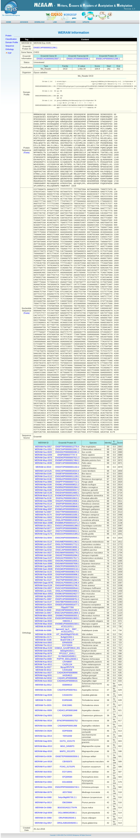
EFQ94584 (67, 777)
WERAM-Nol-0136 (43, 479)
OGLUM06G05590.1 (67, 813)
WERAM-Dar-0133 (43, 572)
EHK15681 (67, 705)
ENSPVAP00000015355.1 (67, 515)
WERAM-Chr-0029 (43, 731)
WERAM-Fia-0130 (43, 498)
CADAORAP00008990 (67, 673)
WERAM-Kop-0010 (43, 662)
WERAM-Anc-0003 (43, 517)
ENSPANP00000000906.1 (67, 574)
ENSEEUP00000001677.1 (67, 605)
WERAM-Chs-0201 (43, 449)
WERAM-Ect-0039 (43, 756)
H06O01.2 (67, 621)
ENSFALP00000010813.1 (67, 498)
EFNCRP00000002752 (67, 721)
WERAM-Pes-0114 (43, 504)
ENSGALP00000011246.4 (67, 583)
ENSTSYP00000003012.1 (67, 531)
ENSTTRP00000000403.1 (67, 512)
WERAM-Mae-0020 (43, 624)
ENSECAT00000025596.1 (78, 59)
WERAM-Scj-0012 (43, 685)
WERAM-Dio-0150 (43, 618)
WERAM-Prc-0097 (43, 599)
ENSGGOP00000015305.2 (67, 534)
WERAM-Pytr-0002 (43, 782)
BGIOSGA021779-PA (67, 807)
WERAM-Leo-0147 (43, 544)
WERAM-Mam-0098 (43, 523)
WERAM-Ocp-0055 (43, 787)
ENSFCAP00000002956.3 (67, 463)
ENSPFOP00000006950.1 (67, 528)
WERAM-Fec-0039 (43, 463)
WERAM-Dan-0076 (43, 457)
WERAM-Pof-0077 (43, 528)
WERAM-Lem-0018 (43, 761)
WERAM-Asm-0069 (43, 563)
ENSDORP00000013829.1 (67, 618)
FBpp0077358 (67, 607)
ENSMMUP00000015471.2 (67, 523)
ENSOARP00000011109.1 (67, 476)
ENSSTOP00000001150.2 (67, 467)
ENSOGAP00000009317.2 (67, 490)
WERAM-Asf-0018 (43, 678)
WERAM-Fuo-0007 (43, 767)
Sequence (9, 46)
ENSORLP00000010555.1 (67, 561)
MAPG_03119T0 (67, 751)
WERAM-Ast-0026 (43, 690)
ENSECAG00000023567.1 (49, 59)
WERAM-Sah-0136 (43, 493)
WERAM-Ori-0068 (43, 807)
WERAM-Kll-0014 (43, 670)
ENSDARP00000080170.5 (67, 572)
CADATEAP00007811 (67, 690)
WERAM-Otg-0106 (43, 490)
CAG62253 (67, 695)
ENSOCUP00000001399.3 (67, 526)
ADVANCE (24, 22)
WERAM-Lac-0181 (43, 591)
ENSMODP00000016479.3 (67, 495)
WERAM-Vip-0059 (43, 596)
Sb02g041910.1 (67, 651)
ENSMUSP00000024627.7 (67, 594)
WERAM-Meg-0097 (43, 509)
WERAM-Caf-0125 (43, 471)
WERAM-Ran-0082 (43, 487)
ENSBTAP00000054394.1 (67, 474)
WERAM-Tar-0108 (43, 577)
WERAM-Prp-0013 (43, 802)
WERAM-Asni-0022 (43, 681)
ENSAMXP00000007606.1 (67, 563)
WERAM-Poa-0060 (43, 482)
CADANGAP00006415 (67, 681)
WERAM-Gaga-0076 (43, 583)
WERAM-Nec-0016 (43, 721)
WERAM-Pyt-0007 (43, 777)
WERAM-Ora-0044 (43, 538)
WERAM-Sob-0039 (43, 651)
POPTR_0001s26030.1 (67, 659)
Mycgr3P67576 (67, 667)
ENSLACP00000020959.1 (67, 591)
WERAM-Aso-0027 (43, 673)
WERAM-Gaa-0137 (43, 558)
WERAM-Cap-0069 (43, 566)
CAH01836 (67, 670)
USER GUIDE (70, 22)
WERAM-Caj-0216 (43, 550)
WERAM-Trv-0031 (43, 705)
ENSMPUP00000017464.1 (67, 460)
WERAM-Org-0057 (43, 823)
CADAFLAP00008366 (67, 678)
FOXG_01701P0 (67, 767)
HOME (8, 22)
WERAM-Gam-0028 (43, 569)
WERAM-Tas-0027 (43, 531)
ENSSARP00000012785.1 (67, 585)
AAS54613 (67, 675)
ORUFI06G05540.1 (67, 818)
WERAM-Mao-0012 (43, 746)
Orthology (9, 49)
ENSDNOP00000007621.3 (67, 457)
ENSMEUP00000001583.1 (67, 624)
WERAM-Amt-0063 (43, 642)
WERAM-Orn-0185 (43, 547)
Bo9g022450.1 (67, 637)
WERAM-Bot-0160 (43, 474)
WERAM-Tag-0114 (43, 506)
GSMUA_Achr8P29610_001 (67, 648)
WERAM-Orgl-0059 (43, 813)
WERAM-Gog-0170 (43, 534)
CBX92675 (67, 761)
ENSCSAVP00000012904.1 (67, 613)
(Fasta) (27, 153)
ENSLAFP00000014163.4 (67, 520)
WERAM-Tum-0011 (43, 664)
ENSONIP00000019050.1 (67, 547)
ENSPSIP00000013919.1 (67, 504)
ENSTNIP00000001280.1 (67, 580)
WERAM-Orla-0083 (43, 561)
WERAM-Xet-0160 (43, 555)
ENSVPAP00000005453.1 (67, 596)
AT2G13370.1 (67, 626)
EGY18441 (67, 772)
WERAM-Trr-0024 (43, 700)
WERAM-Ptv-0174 (43, 515)
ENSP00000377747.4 (67, 455)
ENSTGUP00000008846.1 (67, 506)
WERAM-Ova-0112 (43, 476)
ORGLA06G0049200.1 (67, 823)
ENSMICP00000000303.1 (67, 615)
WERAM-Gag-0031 (43, 741)
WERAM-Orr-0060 (43, 818)
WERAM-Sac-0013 (43, 736)
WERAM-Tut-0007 (43, 512)
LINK (55, 22)
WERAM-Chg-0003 (43, 715)
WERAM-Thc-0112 (43, 645)
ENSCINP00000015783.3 (67, 610)
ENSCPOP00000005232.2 (67, 566)
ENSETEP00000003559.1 (67, 756)
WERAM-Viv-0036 (43, 634)
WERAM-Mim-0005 (43, 615)
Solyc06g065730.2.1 (67, 797)
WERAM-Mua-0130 (43, 648)
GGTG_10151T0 (67, 741)
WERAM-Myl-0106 (43, 484)
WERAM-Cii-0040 (43, 610)
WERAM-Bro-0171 (43, 637)
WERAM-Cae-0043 (43, 621)
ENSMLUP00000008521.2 (67, 484)
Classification (11, 39)
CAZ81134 (67, 664)
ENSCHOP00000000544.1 (67, 588)
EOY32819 (67, 645)
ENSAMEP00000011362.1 (67, 542)
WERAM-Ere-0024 (43, 605)
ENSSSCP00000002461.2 (67, 452)
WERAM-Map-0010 (43, 751)
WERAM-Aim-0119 (43, 542)
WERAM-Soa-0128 (43, 585)
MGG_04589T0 (67, 746)
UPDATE (86, 22)
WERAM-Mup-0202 (43, 460)
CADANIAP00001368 (67, 726)
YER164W (67, 736)
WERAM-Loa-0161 (43, 520)
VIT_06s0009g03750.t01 (67, 634)
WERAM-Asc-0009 (43, 710)
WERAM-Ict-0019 (43, 467)
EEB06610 (67, 685)
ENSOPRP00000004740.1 (67, 787)
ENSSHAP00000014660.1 (67, 493)
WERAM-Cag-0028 (43, 695)
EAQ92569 (67, 715)
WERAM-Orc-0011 (43, 526)
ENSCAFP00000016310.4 (67, 471)
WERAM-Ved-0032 (43, 772)
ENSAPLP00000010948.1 (67, 501)
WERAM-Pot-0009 (43, 659)
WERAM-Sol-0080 (43, 797)
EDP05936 (67, 731)
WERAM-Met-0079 (43, 792)
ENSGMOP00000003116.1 (67, 569)
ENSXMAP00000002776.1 (67, 553)
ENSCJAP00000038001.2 (67, 550)
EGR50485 (67, 700)
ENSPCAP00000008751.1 (67, 599)
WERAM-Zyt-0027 (43, 667)
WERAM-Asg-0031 (43, 675)
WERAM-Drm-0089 (43, 607)
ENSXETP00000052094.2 (67, 555)
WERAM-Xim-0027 (43, 553)
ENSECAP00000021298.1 (45, 48)
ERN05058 (67, 642)
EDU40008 (67, 782)
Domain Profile (11, 42)
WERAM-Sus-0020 (43, 452)
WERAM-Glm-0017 (43, 656)
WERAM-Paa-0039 (43, 574)
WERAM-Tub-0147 (43, 602)
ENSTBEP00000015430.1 (67, 602)
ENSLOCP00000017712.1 (67, 544)
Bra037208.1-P (67, 640)
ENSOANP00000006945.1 (67, 538)
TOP (10, 53)
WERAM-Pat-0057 (43, 447)
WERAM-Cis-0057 (43, 613)
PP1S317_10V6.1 (67, 653)
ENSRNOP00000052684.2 (67, 487)
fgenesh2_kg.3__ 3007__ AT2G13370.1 (67, 630)
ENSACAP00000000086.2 (67, 517)
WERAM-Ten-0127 (43, 580)
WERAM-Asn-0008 (43, 726)
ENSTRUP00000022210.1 (67, 577)
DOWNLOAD (40, 22)
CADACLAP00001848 (67, 710)
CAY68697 (67, 662)
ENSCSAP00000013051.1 (67, 449)
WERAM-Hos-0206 (43, 455)
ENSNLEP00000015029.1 (67, 479)
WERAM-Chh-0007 (43, 588)
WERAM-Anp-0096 (43, 501)
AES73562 (67, 792)
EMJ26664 (67, 802)
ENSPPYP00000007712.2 (67, 482)
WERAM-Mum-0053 (43, 594)
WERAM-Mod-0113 (43, 495)
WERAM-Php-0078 (43, 653)
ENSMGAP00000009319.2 (67, 509)
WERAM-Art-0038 (43, 626)
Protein (8, 36)
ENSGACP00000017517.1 (67, 558)
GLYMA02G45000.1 (67, 656)
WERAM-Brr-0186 (43, 640)
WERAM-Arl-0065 (43, 630)
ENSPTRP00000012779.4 (67, 447)
